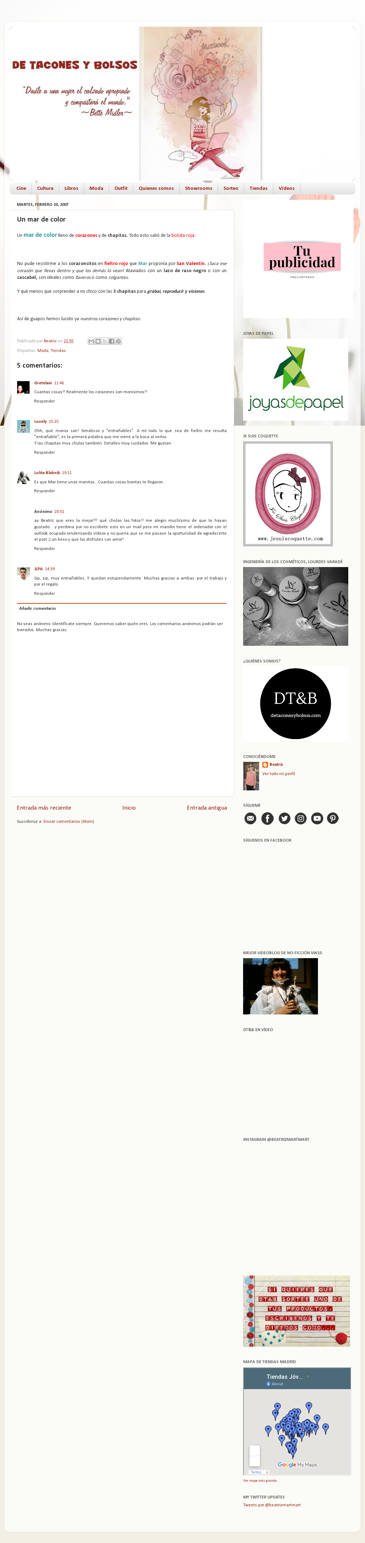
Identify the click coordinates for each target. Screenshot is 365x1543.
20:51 (59, 512)
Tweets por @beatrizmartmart (272, 1505)
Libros (71, 188)
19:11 (67, 473)
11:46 (59, 383)
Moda (96, 188)
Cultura (45, 188)
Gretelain (43, 383)
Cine (21, 188)
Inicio (129, 808)
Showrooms (198, 188)
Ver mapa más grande (260, 1481)
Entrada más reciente (44, 808)
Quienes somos (156, 188)
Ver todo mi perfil (278, 774)
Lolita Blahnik (47, 473)
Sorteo (230, 188)
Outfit (121, 188)
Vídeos (287, 188)
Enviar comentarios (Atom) (68, 822)
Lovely (40, 422)
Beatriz (276, 765)
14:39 (50, 569)
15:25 (53, 422)
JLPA (38, 569)
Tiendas (259, 188)
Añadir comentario (37, 609)
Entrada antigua (207, 808)
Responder (44, 401)
